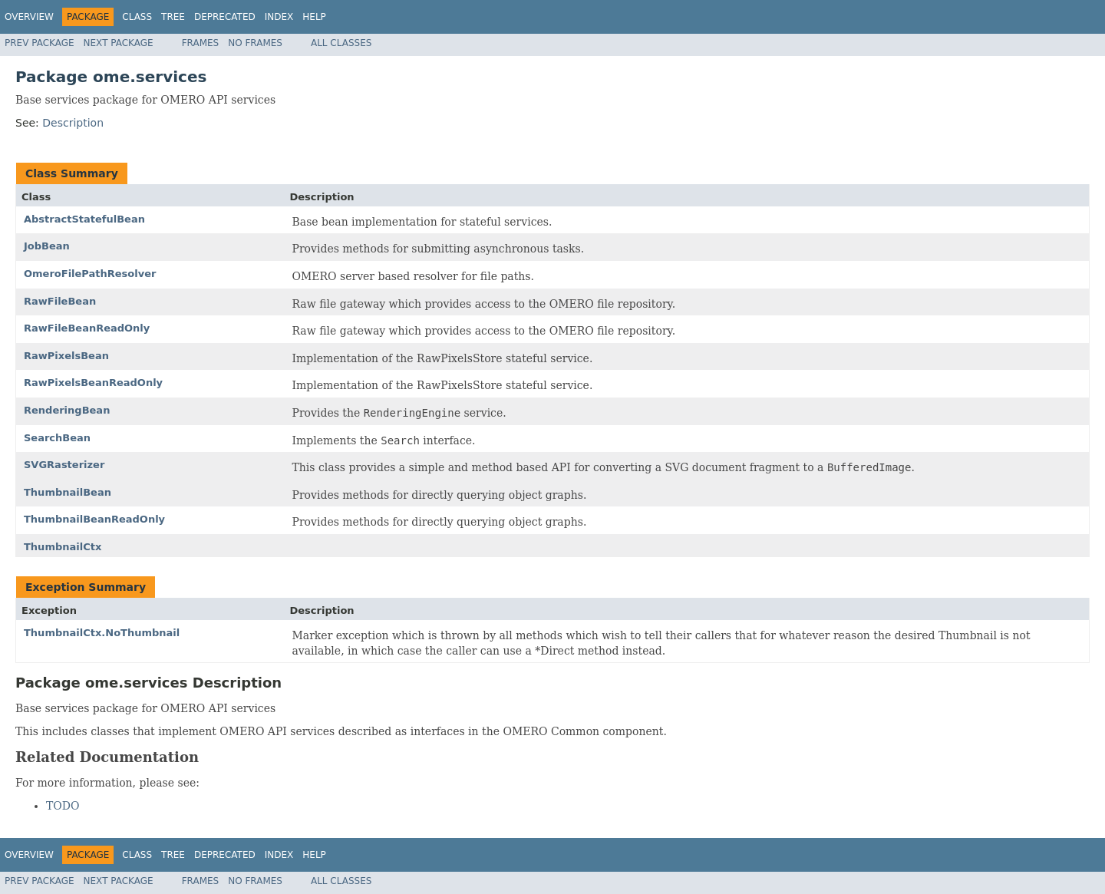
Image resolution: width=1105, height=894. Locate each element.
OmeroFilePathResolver (90, 273)
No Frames (255, 43)
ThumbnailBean (67, 492)
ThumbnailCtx (62, 547)
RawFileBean (60, 301)
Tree (173, 17)
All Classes (341, 43)
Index (279, 17)
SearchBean (57, 438)
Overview (29, 17)
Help (314, 17)
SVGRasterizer (64, 464)
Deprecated (225, 17)
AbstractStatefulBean (84, 219)
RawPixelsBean (66, 355)
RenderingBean (67, 410)
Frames (200, 43)
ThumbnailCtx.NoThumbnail (102, 632)
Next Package (118, 43)
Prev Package (39, 43)
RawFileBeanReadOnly (87, 328)
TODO (63, 806)
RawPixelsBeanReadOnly (93, 382)
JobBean (47, 246)
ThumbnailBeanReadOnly (94, 519)
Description (73, 123)
